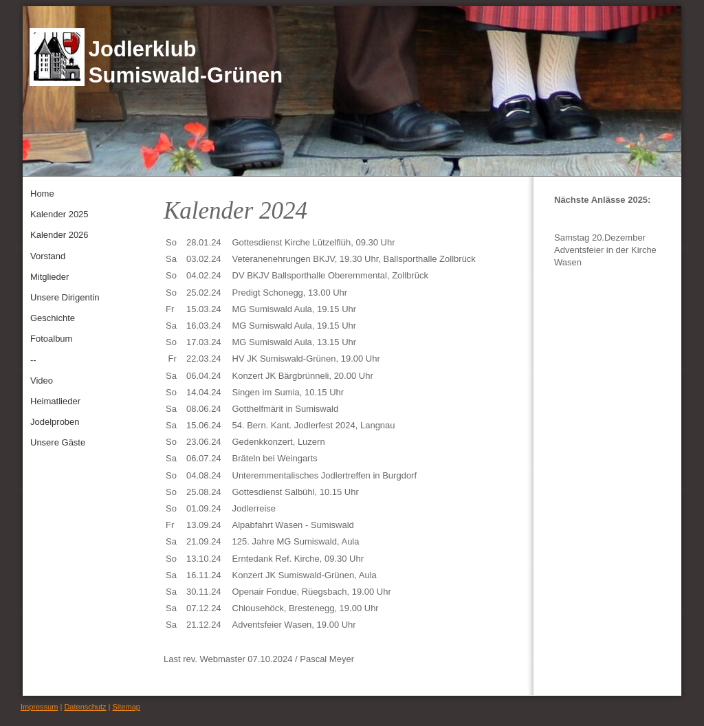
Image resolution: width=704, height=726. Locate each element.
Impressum (39, 707)
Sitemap (126, 707)
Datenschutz (85, 707)
